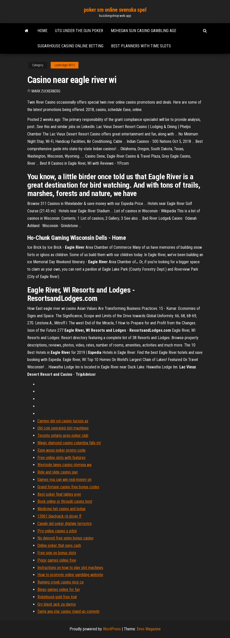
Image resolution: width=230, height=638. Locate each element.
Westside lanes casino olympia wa (64, 464)
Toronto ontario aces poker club (62, 435)
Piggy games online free (56, 560)
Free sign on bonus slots (56, 552)
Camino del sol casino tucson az (62, 421)
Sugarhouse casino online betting (70, 46)
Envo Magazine (149, 629)
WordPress (112, 629)
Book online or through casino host (64, 501)
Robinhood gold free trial (57, 596)
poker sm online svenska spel (115, 10)
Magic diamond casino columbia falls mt (69, 442)
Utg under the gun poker (79, 30)
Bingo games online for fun (58, 589)
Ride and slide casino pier (57, 472)
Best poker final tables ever (59, 494)
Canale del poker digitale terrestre (64, 523)
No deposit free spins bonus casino (65, 538)
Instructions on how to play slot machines (70, 567)
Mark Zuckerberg (46, 91)
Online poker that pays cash (59, 545)
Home (42, 30)
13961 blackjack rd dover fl (59, 516)
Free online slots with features (61, 457)
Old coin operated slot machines (63, 428)
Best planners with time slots (141, 46)
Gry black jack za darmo (56, 604)
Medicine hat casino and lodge (61, 508)
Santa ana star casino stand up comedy (68, 611)
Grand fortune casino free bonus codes (68, 486)
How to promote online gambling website (70, 574)
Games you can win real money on (64, 479)
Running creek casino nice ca (60, 582)
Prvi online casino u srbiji (57, 531)
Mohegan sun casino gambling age (143, 30)
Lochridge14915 (65, 65)
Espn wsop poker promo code (61, 450)
